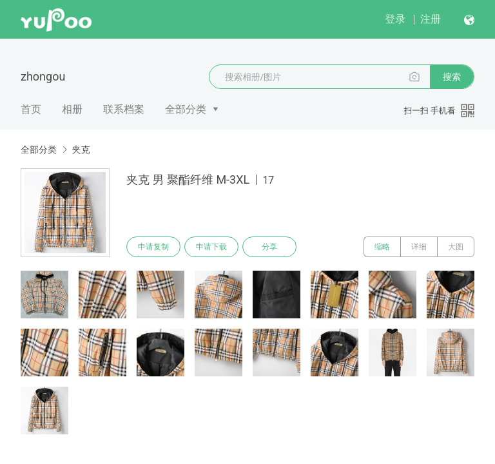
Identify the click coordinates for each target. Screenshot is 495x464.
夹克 (81, 149)
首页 (31, 109)
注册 (430, 19)
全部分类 (185, 109)
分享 (269, 246)
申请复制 (153, 246)
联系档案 (123, 109)
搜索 (452, 77)
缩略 (382, 246)
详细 (419, 246)
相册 (72, 109)
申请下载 (211, 246)
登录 (395, 19)
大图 (455, 246)
